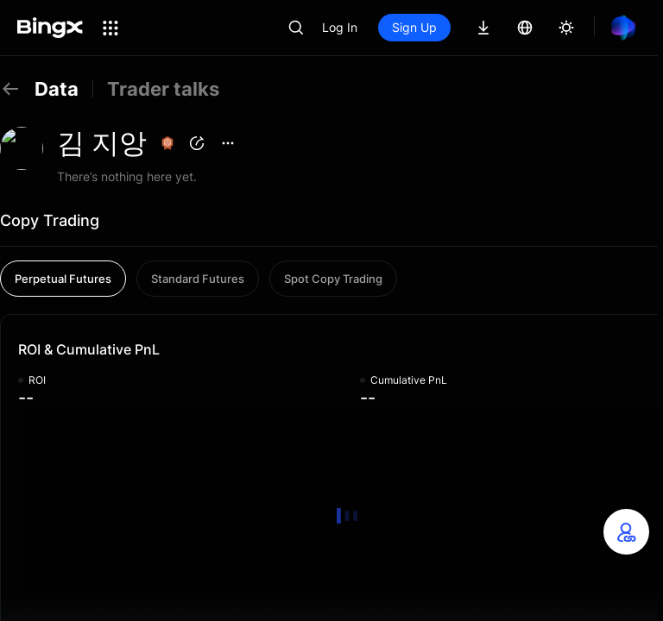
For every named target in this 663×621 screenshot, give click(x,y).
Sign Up (414, 27)
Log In (339, 27)
